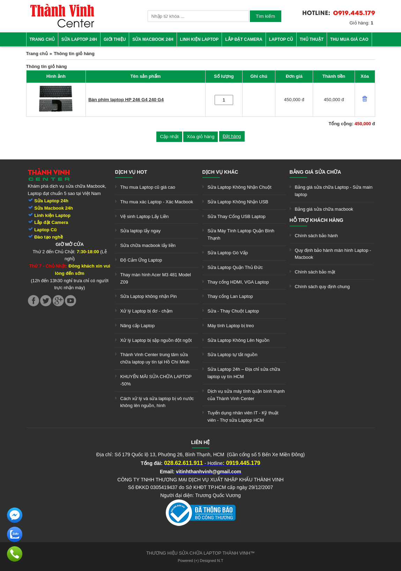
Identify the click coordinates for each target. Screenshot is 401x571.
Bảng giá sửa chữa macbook (324, 209)
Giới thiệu (115, 39)
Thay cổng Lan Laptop (230, 296)
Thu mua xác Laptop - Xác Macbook (156, 201)
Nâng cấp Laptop (137, 325)
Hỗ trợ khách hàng (316, 220)
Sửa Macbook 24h (152, 39)
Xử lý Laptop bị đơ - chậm (146, 311)
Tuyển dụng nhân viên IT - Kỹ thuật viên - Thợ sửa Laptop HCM (243, 416)
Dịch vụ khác (220, 172)
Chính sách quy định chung (322, 286)
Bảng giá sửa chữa (315, 172)
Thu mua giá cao (349, 39)
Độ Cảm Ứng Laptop (141, 260)
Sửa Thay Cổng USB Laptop (237, 216)
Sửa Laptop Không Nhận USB (238, 201)
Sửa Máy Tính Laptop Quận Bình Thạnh (241, 234)
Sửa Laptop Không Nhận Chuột (240, 187)
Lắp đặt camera (243, 39)
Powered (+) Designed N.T (200, 560)
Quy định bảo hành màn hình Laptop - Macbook (333, 254)
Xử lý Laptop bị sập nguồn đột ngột (156, 340)
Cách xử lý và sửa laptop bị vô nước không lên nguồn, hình (157, 402)
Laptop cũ (281, 39)
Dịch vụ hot (131, 172)
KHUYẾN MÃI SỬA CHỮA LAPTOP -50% (156, 380)
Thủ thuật (312, 39)
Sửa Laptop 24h (79, 39)
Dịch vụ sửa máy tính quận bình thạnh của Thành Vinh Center (246, 395)
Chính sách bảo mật (315, 272)
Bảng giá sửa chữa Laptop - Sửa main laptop (334, 191)
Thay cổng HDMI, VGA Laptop (238, 282)
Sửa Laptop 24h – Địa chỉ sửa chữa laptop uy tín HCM (244, 373)
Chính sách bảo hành (316, 235)
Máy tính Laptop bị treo (231, 325)
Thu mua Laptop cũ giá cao (148, 187)
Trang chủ (42, 39)
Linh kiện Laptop (199, 39)
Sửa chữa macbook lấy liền (148, 245)
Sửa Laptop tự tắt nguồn (233, 354)
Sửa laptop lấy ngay (140, 230)
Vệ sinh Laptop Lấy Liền (144, 216)
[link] (62, 26)
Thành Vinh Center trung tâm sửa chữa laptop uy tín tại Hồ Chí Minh (155, 358)
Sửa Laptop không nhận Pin (148, 296)
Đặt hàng (232, 136)
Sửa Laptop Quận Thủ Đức (235, 267)
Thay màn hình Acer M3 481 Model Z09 (155, 278)
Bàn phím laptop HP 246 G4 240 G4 (126, 99)
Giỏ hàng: (361, 22)
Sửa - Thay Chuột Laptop (233, 311)
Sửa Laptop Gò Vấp (228, 252)
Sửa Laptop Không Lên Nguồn (238, 340)
